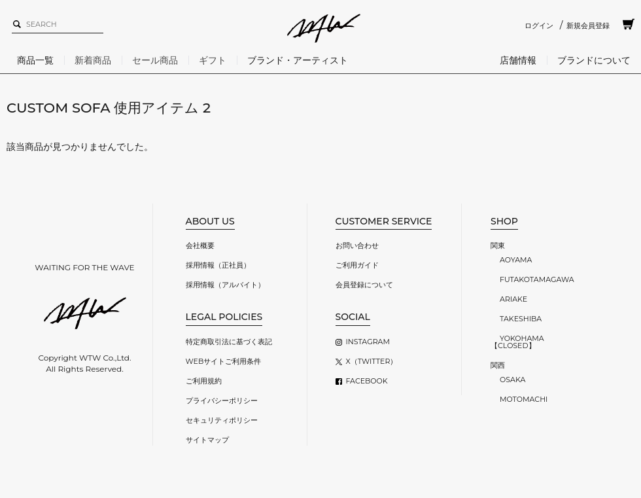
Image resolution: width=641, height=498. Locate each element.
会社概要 (200, 245)
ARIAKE (513, 299)
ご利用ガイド (357, 265)
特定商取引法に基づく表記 (229, 341)
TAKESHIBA (521, 318)
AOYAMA (516, 259)
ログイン (539, 25)
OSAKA (512, 379)
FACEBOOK (367, 380)
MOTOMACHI (523, 399)
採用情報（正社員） (218, 265)
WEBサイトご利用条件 (224, 361)
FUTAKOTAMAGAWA (537, 279)
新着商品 (93, 60)
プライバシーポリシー (222, 400)
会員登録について (364, 284)
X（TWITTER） (372, 361)
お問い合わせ (357, 245)
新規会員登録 (588, 25)
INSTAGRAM (368, 341)
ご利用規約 (204, 380)
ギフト (212, 60)
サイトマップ (207, 439)
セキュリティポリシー (222, 420)
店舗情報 (518, 60)
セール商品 (155, 60)
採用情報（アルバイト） (225, 284)
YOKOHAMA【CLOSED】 (517, 342)
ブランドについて (594, 60)
